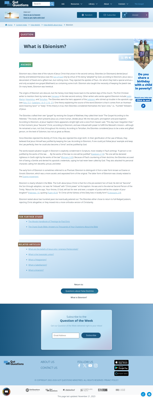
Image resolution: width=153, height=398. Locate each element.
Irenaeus (55, 96)
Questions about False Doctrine (80, 291)
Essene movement (30, 176)
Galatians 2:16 (98, 154)
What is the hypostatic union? (41, 254)
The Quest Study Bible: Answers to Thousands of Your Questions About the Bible (63, 226)
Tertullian (43, 99)
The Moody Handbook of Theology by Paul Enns (49, 221)
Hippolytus (30, 99)
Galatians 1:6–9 (38, 102)
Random (87, 15)
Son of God (58, 77)
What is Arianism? (36, 270)
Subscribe (110, 15)
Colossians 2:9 (114, 192)
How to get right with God (34, 18)
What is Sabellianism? (37, 265)
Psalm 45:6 (52, 192)
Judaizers (91, 99)
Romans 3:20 (67, 157)
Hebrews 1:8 (34, 192)
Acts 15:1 (27, 102)
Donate (135, 15)
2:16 (48, 102)
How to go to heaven (32, 15)
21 (52, 102)
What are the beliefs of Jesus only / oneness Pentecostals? (53, 249)
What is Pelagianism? (37, 259)
